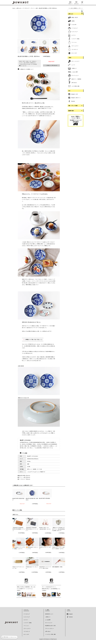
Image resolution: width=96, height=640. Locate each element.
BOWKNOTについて (49, 614)
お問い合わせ (76, 3)
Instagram (70, 614)
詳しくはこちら (22, 65)
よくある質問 (47, 619)
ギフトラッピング (48, 622)
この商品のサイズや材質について (25, 69)
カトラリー (26, 619)
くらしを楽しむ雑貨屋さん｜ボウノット (75, 8)
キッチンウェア (27, 616)
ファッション (26, 625)
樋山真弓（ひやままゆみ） (45, 106)
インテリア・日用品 (27, 622)
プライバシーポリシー (49, 628)
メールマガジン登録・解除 (50, 634)
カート (82, 3)
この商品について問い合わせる (51, 65)
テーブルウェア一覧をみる (24, 479)
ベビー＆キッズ (27, 631)
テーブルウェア (27, 614)
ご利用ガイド (70, 3)
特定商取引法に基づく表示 (50, 625)
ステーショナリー (27, 628)
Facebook (70, 616)
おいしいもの (26, 634)
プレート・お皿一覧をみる (24, 477)
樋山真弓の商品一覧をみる (24, 475)
